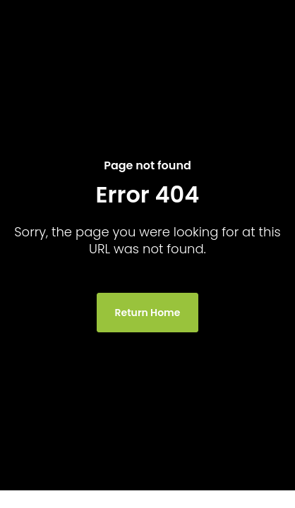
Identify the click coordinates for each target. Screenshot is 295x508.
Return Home (148, 313)
